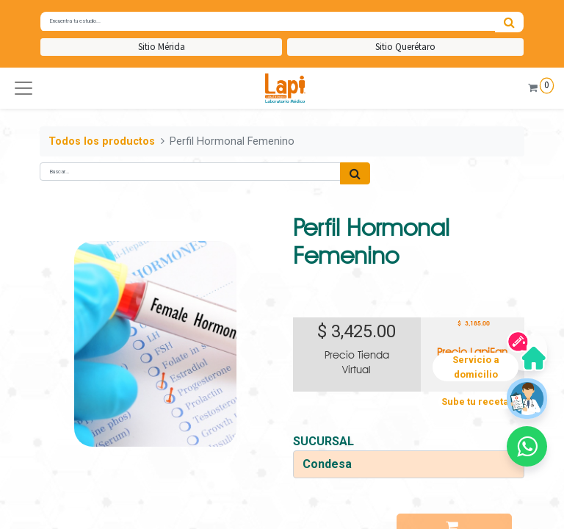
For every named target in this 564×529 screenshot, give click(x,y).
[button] (23, 88)
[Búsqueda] (509, 22)
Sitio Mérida (161, 46)
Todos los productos (101, 141)
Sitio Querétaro (405, 46)
